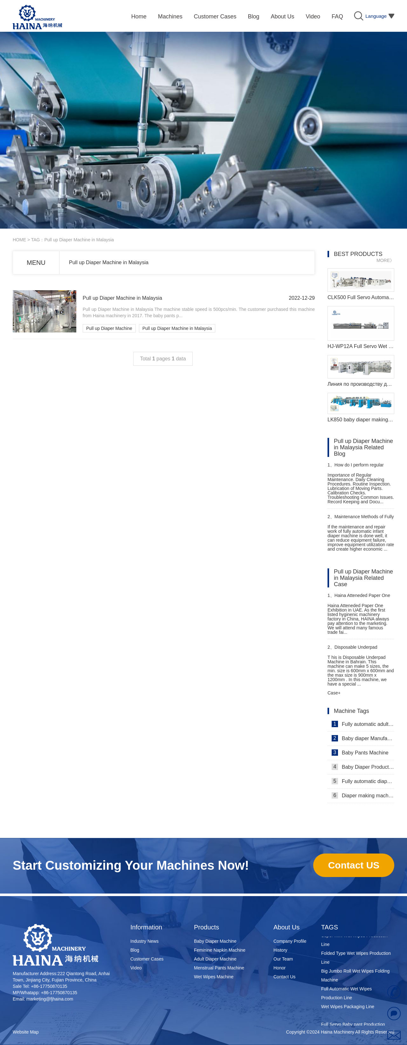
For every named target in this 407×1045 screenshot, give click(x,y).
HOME (19, 239)
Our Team (283, 958)
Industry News (144, 941)
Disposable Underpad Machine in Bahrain (352, 650)
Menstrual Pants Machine (219, 967)
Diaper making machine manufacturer (363, 795)
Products (206, 927)
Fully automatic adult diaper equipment (363, 724)
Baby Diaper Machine (215, 941)
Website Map (25, 1032)
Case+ (334, 692)
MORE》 (385, 260)
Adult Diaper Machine (215, 958)
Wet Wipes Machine (213, 976)
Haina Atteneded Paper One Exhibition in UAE (359, 598)
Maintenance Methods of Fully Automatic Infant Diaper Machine (361, 519)
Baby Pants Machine (360, 752)
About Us (286, 927)
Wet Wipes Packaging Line (347, 1007)
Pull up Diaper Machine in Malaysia (108, 262)
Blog (134, 950)
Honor (279, 967)
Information (146, 927)
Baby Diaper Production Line (363, 767)
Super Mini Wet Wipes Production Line (354, 941)
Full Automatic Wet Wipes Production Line (346, 994)
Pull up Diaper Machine (109, 328)
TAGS (329, 927)
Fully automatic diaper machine (363, 781)
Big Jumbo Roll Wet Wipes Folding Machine (355, 977)
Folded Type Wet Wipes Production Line (356, 959)
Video (136, 967)
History (280, 950)
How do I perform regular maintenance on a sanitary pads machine (359, 467)
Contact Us (284, 976)
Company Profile (290, 941)
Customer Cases (146, 958)
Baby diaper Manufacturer (363, 738)
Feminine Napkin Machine (219, 950)
